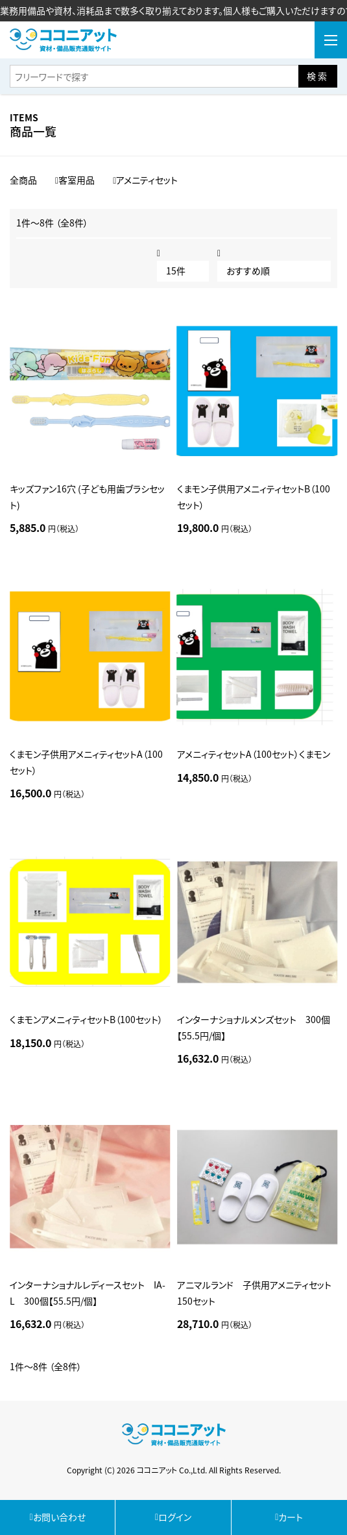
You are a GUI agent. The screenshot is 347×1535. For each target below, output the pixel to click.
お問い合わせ (58, 1516)
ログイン (173, 1516)
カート (289, 1516)
